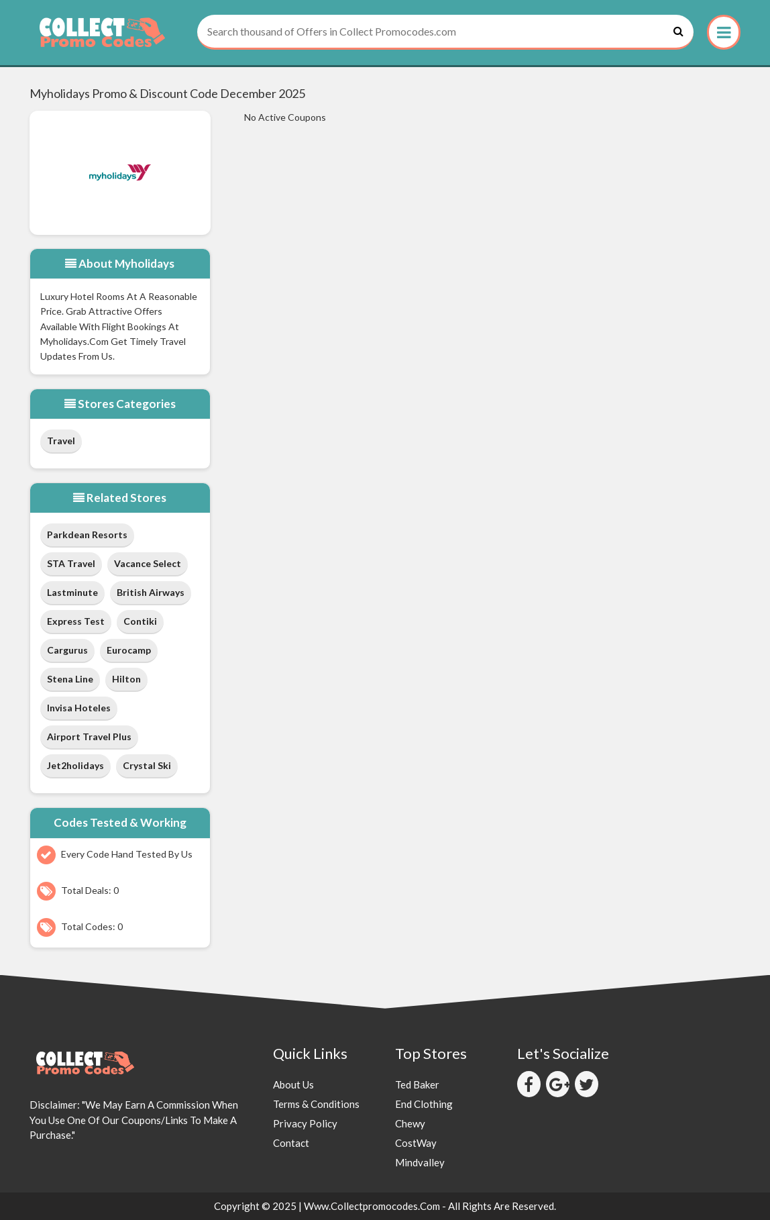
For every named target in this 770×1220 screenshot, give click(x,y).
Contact (291, 1143)
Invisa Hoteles (79, 707)
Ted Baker (417, 1084)
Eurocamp (129, 650)
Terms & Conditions (316, 1104)
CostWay (416, 1143)
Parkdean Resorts (87, 534)
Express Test (76, 621)
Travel (61, 440)
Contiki (140, 621)
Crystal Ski (147, 765)
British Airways (150, 592)
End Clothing (424, 1104)
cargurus (67, 650)
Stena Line (70, 678)
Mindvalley (420, 1162)
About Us (293, 1084)
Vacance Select (147, 563)
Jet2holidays (75, 765)
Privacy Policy (305, 1123)
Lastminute (72, 592)
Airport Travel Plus (89, 736)
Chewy (410, 1123)
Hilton (126, 678)
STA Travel (71, 563)
